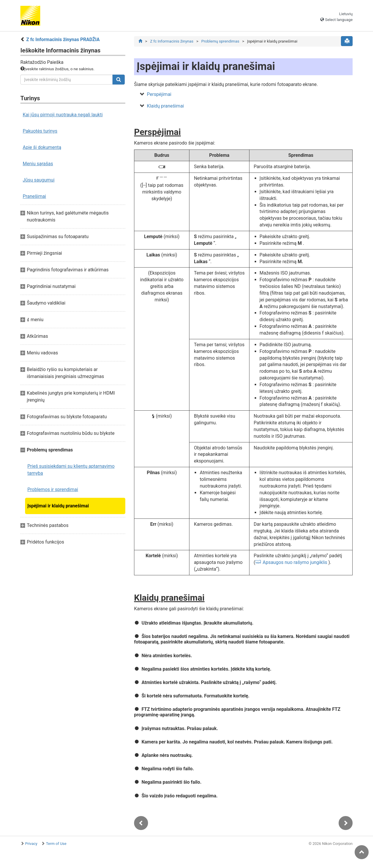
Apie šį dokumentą (42, 147)
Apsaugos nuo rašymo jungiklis (295, 562)
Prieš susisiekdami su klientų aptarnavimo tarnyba (71, 469)
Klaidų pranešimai (165, 106)
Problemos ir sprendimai (52, 489)
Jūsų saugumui (38, 180)
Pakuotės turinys (40, 131)
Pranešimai (34, 196)
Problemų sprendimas (220, 41)
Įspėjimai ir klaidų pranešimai (58, 506)
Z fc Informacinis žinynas (171, 41)
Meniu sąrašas (38, 163)
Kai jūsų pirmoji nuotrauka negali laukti (63, 114)
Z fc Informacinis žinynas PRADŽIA (63, 39)
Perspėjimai (159, 94)
